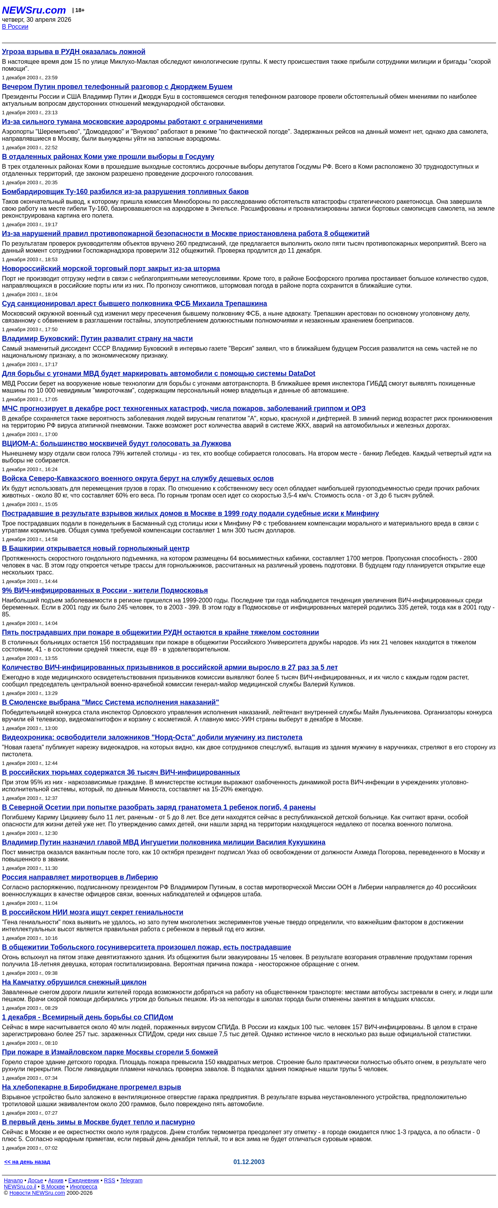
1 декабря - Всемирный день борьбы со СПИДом (87, 1017)
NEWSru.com (34, 10)
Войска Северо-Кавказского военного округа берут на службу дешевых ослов (138, 478)
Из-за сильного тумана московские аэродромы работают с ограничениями (132, 122)
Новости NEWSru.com (37, 1193)
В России (15, 26)
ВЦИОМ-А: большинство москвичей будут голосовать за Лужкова (116, 443)
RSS (109, 1180)
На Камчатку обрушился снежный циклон (74, 982)
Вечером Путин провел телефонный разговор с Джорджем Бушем (117, 87)
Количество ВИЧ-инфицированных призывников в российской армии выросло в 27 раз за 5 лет (170, 667)
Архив (55, 1180)
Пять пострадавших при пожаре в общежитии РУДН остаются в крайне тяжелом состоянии (160, 632)
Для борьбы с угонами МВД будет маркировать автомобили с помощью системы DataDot (159, 373)
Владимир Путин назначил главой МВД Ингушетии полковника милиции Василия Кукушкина (163, 842)
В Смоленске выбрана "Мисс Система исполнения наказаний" (110, 702)
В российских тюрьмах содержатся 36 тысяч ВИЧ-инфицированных (121, 772)
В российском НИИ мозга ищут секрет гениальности (92, 912)
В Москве (53, 1187)
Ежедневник (83, 1180)
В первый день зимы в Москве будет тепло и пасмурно (98, 1122)
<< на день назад (27, 1162)
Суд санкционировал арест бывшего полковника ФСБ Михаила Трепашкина (134, 303)
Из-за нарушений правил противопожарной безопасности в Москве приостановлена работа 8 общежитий (186, 233)
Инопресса (84, 1187)
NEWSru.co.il (20, 1187)
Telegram (131, 1180)
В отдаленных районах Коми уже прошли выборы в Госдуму (108, 157)
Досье (35, 1180)
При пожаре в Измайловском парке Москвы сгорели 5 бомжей (110, 1052)
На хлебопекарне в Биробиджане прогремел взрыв (91, 1087)
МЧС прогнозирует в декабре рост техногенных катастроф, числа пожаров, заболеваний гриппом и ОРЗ (184, 408)
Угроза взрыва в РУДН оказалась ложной (74, 52)
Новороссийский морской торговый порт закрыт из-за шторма (111, 268)
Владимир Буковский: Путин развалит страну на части (97, 338)
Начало (13, 1180)
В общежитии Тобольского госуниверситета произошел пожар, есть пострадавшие (146, 947)
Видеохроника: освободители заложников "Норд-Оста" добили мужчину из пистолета (152, 737)
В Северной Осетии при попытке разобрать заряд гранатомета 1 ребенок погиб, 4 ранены (159, 807)
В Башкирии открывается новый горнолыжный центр (95, 548)
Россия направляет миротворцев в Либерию (80, 877)
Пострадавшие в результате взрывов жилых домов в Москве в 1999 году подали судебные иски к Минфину (190, 513)
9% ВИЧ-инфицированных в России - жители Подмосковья (105, 590)
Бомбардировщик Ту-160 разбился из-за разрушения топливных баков (125, 192)
